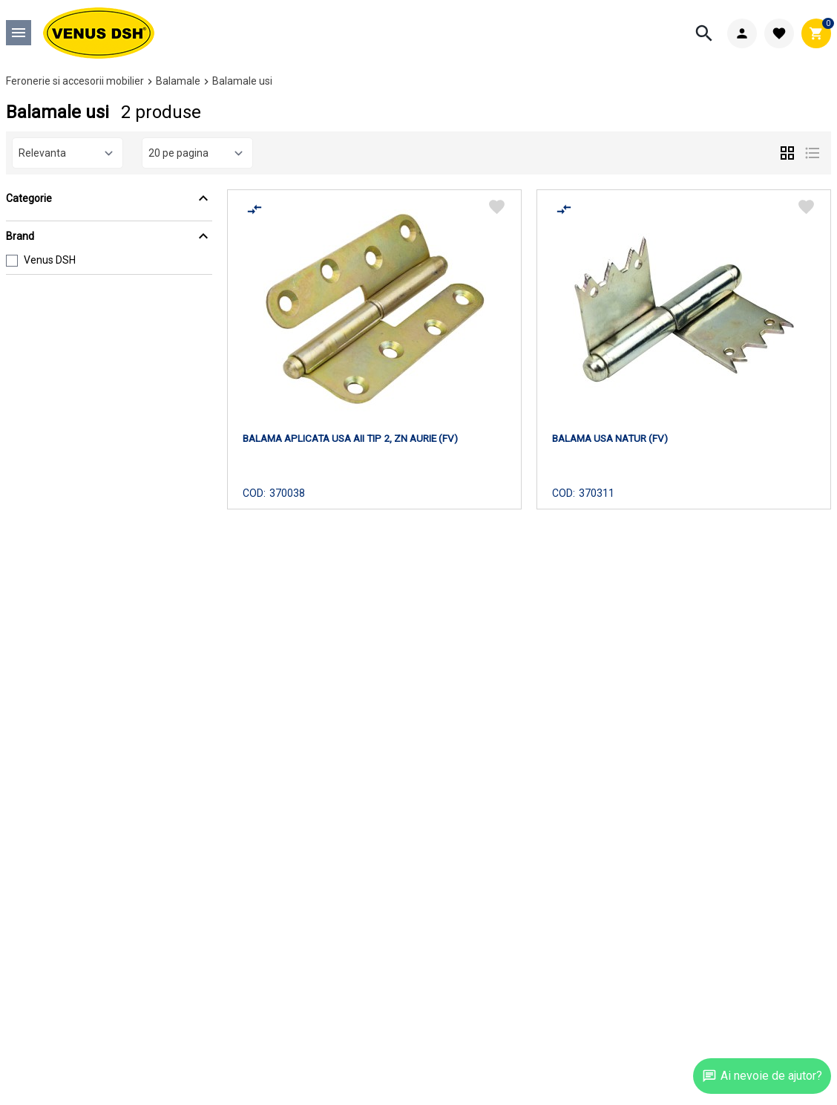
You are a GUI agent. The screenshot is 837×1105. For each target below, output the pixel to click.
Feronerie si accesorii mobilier (75, 81)
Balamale (178, 81)
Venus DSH (50, 260)
